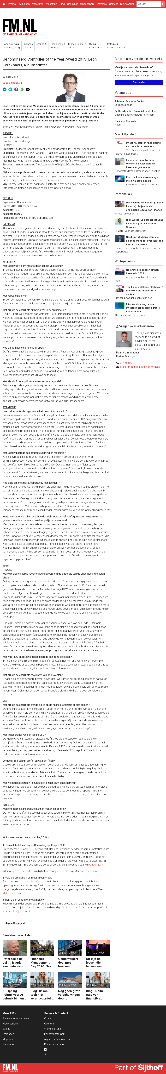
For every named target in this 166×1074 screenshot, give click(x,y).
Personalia (122, 194)
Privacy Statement (54, 1034)
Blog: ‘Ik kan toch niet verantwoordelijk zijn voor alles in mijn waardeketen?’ (42, 994)
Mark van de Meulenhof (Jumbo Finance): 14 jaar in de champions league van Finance (144, 206)
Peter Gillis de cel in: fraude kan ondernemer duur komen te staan (14, 962)
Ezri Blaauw (91, 871)
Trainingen (24, 4)
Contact (113, 4)
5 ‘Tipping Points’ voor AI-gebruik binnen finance (13, 994)
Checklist (72, 4)
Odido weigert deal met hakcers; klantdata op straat (68, 962)
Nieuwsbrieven (11, 1023)
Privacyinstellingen (54, 1044)
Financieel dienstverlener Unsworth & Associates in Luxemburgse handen (140, 164)
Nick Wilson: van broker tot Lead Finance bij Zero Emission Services (144, 223)
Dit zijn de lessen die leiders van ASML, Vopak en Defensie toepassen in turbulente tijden (98, 962)
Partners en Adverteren (16, 1018)
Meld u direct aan (12, 893)
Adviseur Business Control (130, 101)
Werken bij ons (52, 1028)
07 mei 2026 (9, 953)
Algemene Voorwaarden (58, 1039)
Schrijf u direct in (21, 911)
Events (12, 4)
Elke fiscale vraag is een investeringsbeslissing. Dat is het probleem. (143, 308)
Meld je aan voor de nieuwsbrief (137, 59)
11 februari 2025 (95, 985)
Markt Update (124, 134)
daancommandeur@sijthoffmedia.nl (139, 366)
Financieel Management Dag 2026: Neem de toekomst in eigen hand (42, 962)
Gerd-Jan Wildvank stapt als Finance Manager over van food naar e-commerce (144, 241)
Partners (102, 4)
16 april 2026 (38, 953)
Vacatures (37, 4)
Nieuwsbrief (127, 4)
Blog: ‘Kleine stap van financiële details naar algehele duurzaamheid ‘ (97, 994)
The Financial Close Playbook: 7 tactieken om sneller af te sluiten (144, 291)
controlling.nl (95, 864)
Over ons (49, 1023)
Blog (62, 4)
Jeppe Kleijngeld (12, 83)
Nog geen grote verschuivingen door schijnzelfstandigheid (69, 994)
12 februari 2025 (67, 985)
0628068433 (126, 362)
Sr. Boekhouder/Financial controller (135, 111)
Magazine (51, 4)
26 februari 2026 (67, 953)
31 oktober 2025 (95, 953)
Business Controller (126, 121)
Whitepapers (87, 4)
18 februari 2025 (12, 985)
